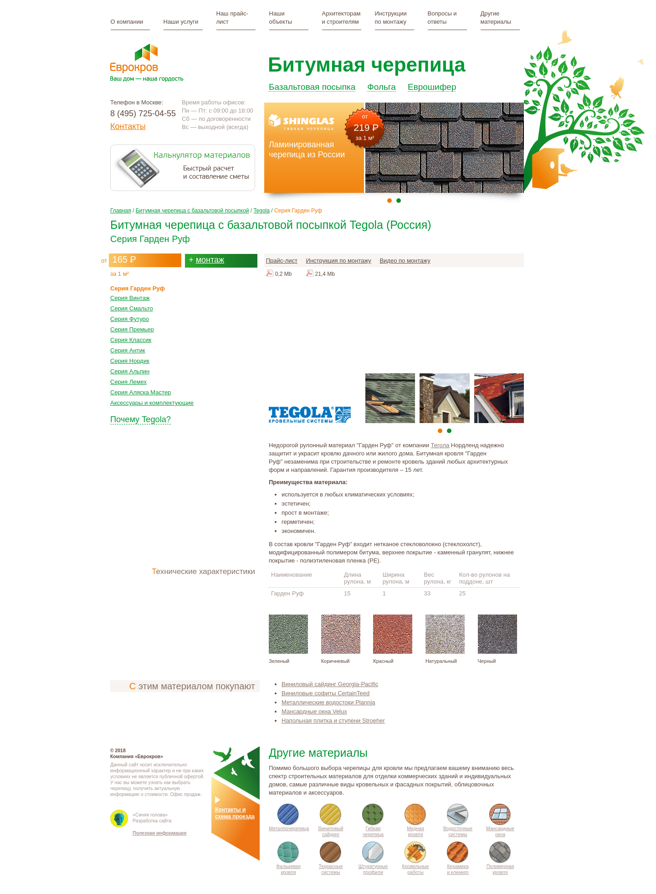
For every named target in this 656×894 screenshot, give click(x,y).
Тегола (440, 441)
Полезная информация (159, 824)
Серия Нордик (129, 357)
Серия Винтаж (130, 294)
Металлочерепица (289, 824)
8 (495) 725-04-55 (143, 113)
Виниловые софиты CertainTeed (325, 689)
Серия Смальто (131, 304)
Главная (120, 207)
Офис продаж (185, 790)
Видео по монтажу (404, 256)
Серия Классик (130, 336)
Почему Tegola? (140, 415)
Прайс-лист (281, 256)
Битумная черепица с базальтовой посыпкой (192, 207)
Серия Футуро (129, 315)
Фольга (381, 82)
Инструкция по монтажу (338, 256)
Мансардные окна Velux (314, 707)
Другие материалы (496, 17)
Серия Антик (127, 346)
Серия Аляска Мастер (140, 388)
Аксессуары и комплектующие (152, 399)
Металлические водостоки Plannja (328, 698)
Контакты (128, 126)
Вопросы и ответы (442, 17)
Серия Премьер (132, 325)
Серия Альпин (129, 367)
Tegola (262, 207)
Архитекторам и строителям (341, 17)
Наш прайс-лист (232, 17)
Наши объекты (280, 17)
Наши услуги (181, 21)
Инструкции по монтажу (391, 17)
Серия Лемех (128, 378)
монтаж (210, 256)
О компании (127, 21)
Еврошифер (432, 82)
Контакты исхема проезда (235, 809)
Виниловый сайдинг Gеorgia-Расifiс (330, 680)
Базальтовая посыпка (312, 82)
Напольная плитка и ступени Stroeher (333, 716)
